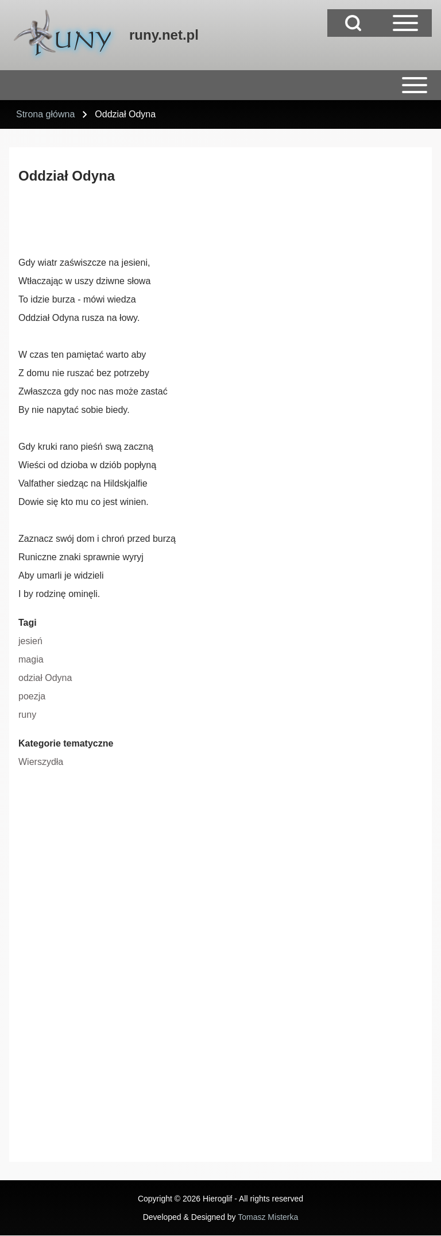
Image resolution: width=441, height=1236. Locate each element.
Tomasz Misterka (268, 1217)
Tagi (27, 622)
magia (31, 659)
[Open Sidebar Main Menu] (405, 23)
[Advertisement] (227, 221)
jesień (30, 641)
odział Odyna (45, 678)
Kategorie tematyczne (65, 743)
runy (27, 715)
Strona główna (45, 114)
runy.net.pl (164, 35)
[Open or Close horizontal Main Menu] (220, 85)
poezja (31, 696)
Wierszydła (40, 762)
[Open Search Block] (353, 23)
